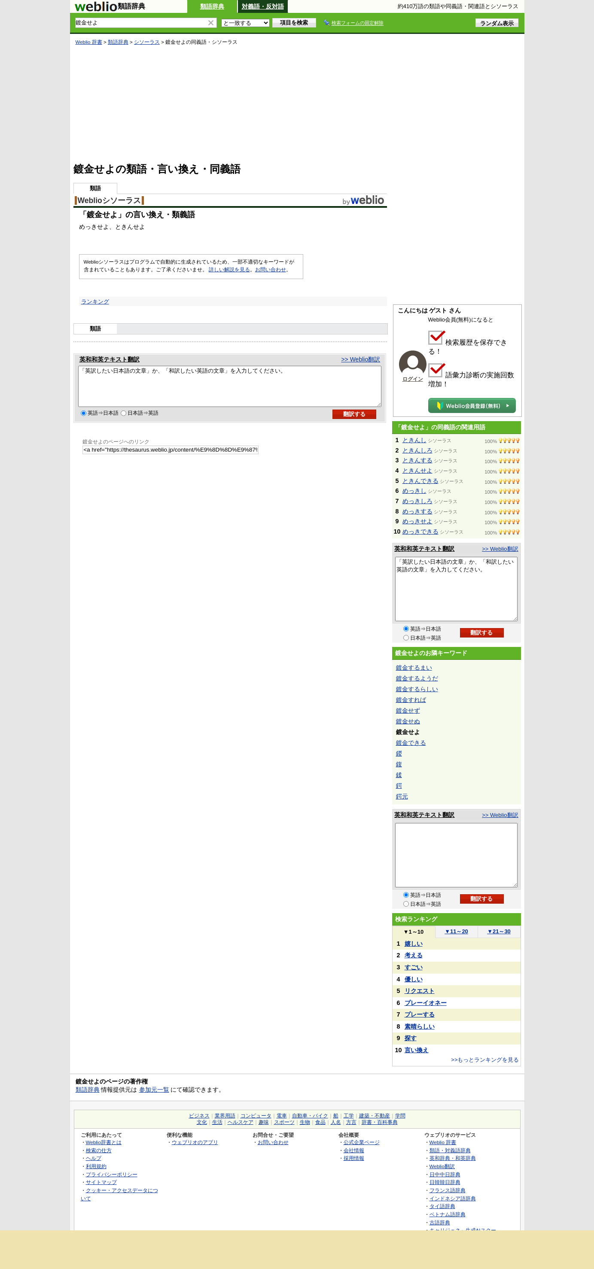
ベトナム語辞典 (448, 1214)
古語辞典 (440, 1222)
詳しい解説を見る (229, 269)
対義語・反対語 (263, 6)
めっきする (417, 511)
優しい (414, 979)
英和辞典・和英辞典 (453, 1158)
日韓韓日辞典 (445, 1182)
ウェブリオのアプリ (195, 1142)
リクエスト (420, 990)
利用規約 (96, 1166)
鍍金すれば (411, 699)
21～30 (499, 931)
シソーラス (147, 42)
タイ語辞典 (442, 1206)
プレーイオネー (426, 1002)
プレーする (420, 1014)
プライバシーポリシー (111, 1174)
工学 (349, 1115)
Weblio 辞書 (89, 42)
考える (414, 955)
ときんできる (420, 480)
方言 (351, 1122)
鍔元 (402, 796)
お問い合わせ (270, 269)
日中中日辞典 (445, 1174)
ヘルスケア (240, 1122)
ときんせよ (417, 470)
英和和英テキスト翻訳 (109, 359)
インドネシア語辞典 (453, 1198)
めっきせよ (417, 521)
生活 (217, 1122)
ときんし (414, 440)
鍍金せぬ (408, 721)
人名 (336, 1122)
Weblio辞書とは (104, 1142)
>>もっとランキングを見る (485, 1059)
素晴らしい (420, 1026)
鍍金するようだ (417, 678)
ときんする (417, 460)
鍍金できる (411, 742)
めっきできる (420, 531)
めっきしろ (417, 501)
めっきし (414, 490)
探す (411, 1038)
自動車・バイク (310, 1115)
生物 (305, 1122)
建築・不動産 (374, 1115)
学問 (400, 1115)
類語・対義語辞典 (450, 1150)
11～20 (456, 931)
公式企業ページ (362, 1142)
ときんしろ (417, 450)
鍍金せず (408, 710)
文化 (202, 1122)
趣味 (264, 1122)
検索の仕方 (99, 1150)
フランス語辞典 (448, 1190)
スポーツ (284, 1122)
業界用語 (225, 1115)
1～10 (413, 932)
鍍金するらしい (417, 689)
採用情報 (354, 1158)
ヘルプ (93, 1158)
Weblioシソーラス (109, 200)
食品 (320, 1122)
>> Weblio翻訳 (360, 359)
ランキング (95, 301)
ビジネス (199, 1115)
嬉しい (414, 943)
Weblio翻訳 (442, 1166)
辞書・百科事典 (380, 1122)
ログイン (412, 379)
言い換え (417, 1050)
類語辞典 (212, 6)
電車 (282, 1115)
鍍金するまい (414, 667)
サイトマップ (101, 1182)
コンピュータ (256, 1115)
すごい (414, 967)
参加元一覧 (154, 1089)
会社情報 (354, 1150)
